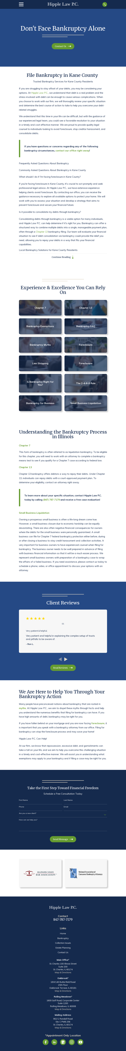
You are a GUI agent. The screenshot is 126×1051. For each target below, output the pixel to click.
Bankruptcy (63, 938)
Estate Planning (63, 947)
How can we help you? (28, 820)
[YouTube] (80, 1042)
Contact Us (63, 952)
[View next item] (66, 659)
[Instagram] (72, 1042)
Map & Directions (63, 972)
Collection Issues (63, 943)
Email (66, 807)
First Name (23, 800)
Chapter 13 (42, 231)
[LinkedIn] (54, 1042)
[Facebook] (46, 1042)
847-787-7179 (62, 920)
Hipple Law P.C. (39, 92)
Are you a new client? (27, 813)
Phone (21, 807)
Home (63, 933)
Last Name (68, 800)
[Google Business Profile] (63, 1042)
